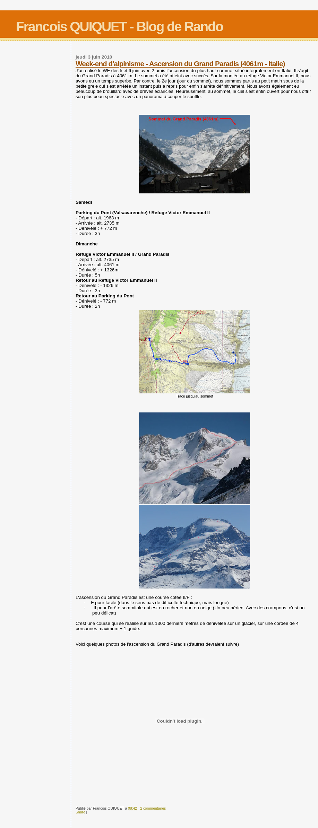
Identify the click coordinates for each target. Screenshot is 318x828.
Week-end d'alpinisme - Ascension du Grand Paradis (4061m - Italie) (180, 64)
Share (80, 812)
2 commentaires (153, 808)
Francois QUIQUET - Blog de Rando (119, 26)
